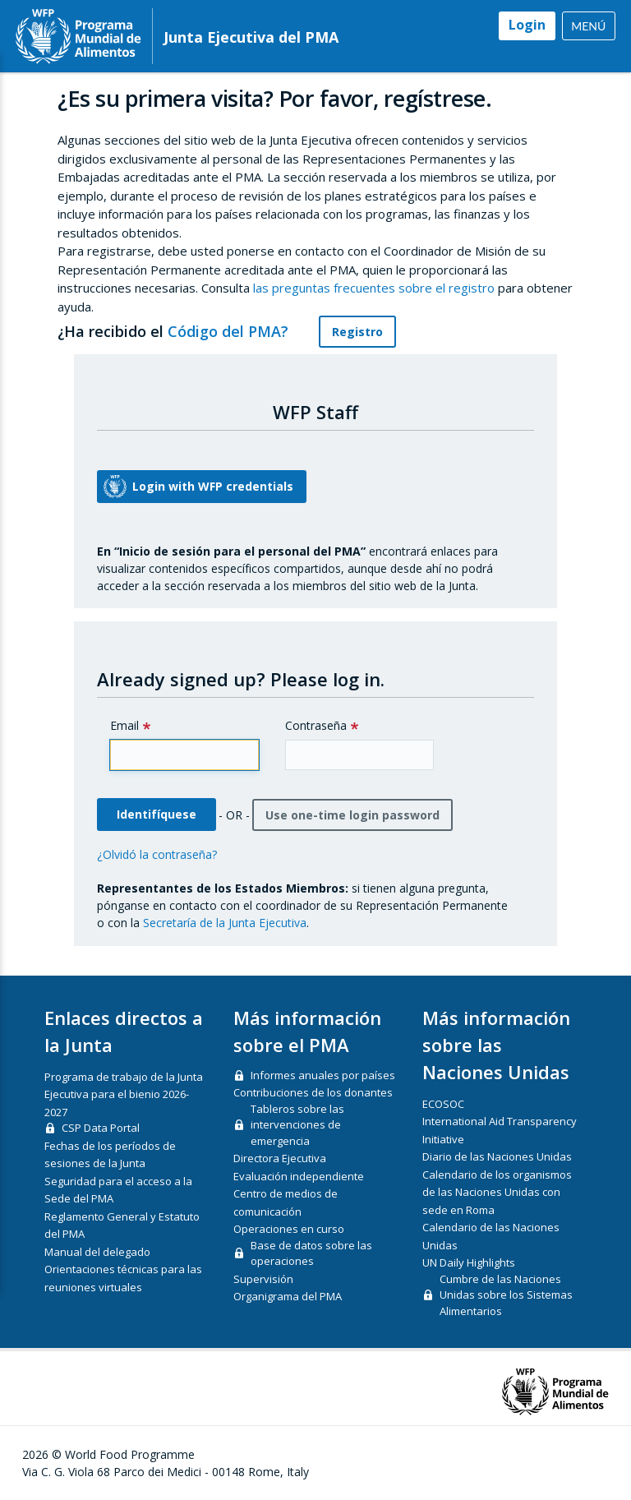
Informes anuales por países (323, 1075)
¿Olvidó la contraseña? (157, 854)
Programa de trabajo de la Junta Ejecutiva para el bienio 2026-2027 (123, 1094)
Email (124, 725)
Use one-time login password (352, 815)
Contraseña (316, 725)
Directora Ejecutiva (279, 1158)
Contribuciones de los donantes (313, 1092)
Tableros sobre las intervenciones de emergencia (297, 1124)
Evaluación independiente (298, 1176)
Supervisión (263, 1279)
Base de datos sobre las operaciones (311, 1253)
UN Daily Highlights (468, 1262)
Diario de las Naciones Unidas (497, 1156)
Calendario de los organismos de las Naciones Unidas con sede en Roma (497, 1192)
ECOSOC (443, 1103)
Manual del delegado (97, 1251)
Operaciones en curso (288, 1228)
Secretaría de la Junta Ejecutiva (224, 922)
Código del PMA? (237, 331)
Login (527, 25)
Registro (357, 331)
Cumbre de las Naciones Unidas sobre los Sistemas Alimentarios (506, 1295)
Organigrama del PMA (287, 1296)
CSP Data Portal (101, 1127)
